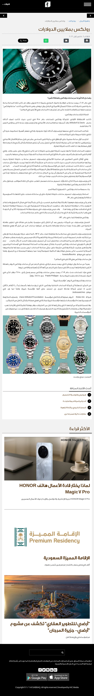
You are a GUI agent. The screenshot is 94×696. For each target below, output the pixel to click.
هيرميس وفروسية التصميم (76, 395)
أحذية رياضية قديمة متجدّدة (77, 401)
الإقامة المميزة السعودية (66, 558)
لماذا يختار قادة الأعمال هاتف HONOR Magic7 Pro (54, 489)
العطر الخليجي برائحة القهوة (76, 407)
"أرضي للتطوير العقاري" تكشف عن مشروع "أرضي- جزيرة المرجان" (50, 627)
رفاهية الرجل (84, 21)
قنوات (6, 4)
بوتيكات (72, 21)
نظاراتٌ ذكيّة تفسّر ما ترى (77, 414)
